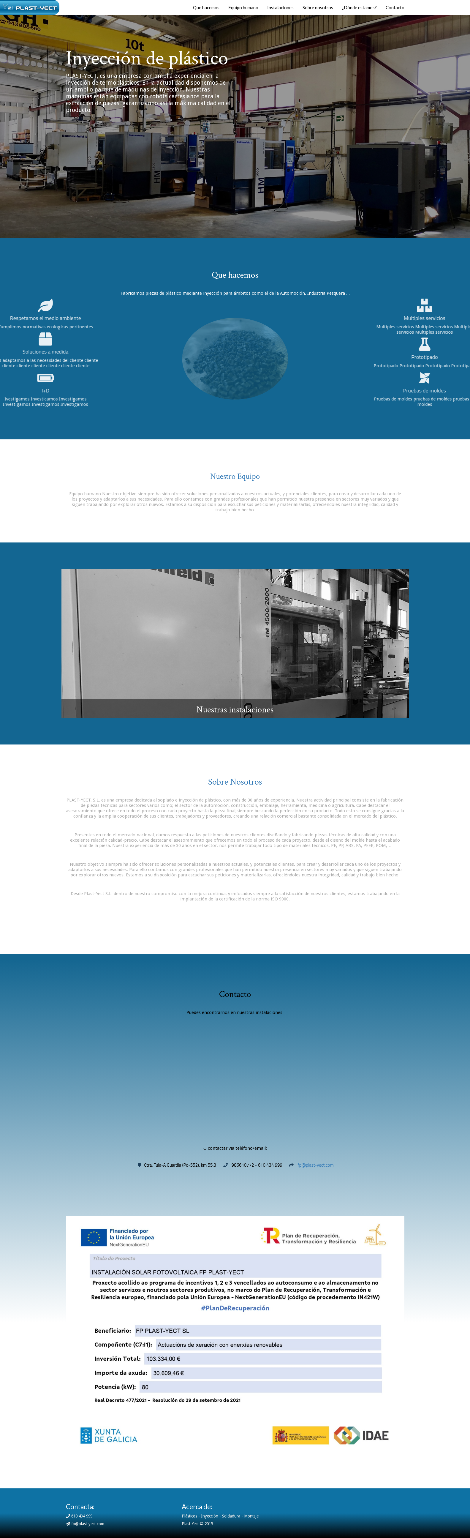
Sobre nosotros (318, 7)
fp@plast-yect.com (315, 1165)
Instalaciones (280, 7)
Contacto (395, 7)
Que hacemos (206, 7)
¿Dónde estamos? (359, 7)
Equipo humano (243, 7)
